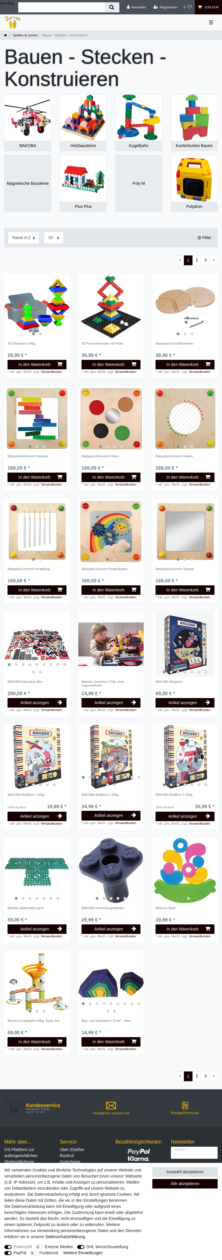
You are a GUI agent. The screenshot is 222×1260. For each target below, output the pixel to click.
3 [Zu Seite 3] (205, 260)
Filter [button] (204, 237)
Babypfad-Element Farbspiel (28, 456)
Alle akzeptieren (185, 1183)
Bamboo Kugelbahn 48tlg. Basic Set (33, 1020)
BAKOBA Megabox (169, 681)
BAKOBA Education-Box (25, 681)
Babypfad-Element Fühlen (100, 456)
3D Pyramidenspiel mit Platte (102, 343)
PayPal (20, 1252)
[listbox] (37, 305)
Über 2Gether (72, 1149)
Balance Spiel (165, 908)
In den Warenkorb (40, 364)
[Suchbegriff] (61, 7)
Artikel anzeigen (41, 702)
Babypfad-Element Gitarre (174, 456)
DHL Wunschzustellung (107, 1246)
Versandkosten (51, 371)
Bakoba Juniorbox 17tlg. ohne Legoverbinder (103, 683)
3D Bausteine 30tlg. (22, 343)
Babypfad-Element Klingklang (29, 569)
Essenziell (23, 1246)
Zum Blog (7, 3)
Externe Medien (59, 1246)
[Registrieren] (165, 7)
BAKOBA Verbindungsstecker (103, 908)
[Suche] (111, 7)
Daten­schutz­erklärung (65, 1236)
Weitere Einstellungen (83, 1252)
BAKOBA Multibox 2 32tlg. (100, 794)
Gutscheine (70, 1161)
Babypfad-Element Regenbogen (104, 569)
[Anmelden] (136, 7)
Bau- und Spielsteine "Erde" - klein (106, 1020)
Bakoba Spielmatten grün (26, 908)
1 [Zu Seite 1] (188, 260)
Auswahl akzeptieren (185, 1171)
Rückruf (67, 1155)
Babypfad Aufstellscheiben (174, 343)
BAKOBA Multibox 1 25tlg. (26, 794)
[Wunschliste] (188, 7)
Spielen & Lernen (25, 35)
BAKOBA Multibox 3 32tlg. (174, 794)
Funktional (48, 1252)
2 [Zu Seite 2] (197, 260)
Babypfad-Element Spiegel (175, 569)
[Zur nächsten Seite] (214, 260)
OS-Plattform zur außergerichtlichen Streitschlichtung (21, 1155)
